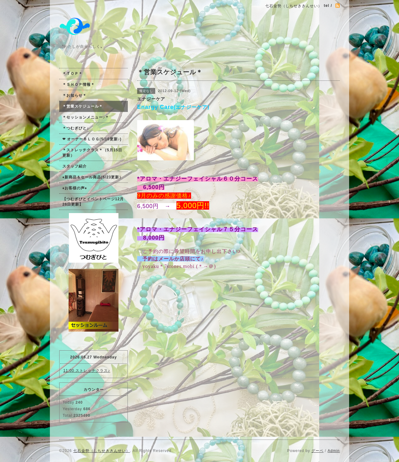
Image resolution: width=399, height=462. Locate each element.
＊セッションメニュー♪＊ (85, 117)
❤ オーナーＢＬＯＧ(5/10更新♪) (92, 139)
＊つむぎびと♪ (75, 128)
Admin (334, 451)
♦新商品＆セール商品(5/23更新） (92, 177)
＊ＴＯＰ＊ (72, 73)
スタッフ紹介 (74, 166)
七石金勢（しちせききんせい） (101, 451)
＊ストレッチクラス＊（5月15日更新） (92, 153)
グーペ (317, 451)
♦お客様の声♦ (74, 188)
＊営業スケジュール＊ (82, 106)
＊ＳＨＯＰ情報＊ (78, 84)
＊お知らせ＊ (74, 95)
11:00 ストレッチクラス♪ (86, 370)
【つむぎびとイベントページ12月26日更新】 (93, 202)
